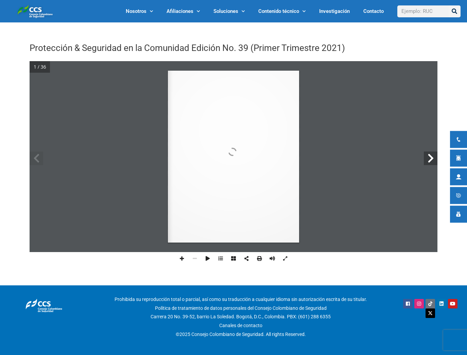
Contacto (373, 11)
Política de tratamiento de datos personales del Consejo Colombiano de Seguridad (241, 308)
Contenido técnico (282, 11)
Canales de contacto (240, 325)
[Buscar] (455, 11)
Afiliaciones (183, 11)
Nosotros (139, 11)
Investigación (334, 11)
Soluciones (229, 11)
